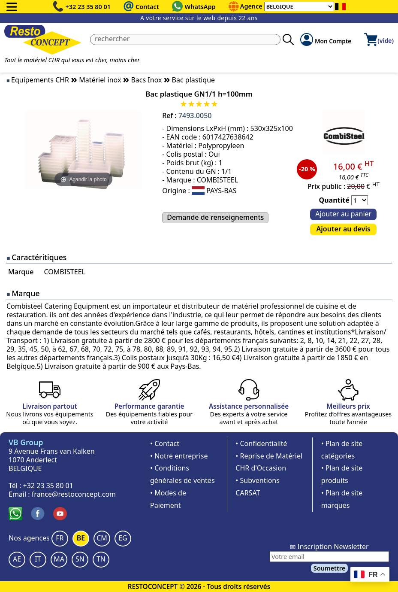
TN (101, 559)
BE (81, 538)
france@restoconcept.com (74, 494)
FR (59, 538)
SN (79, 559)
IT (38, 559)
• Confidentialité (261, 443)
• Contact (164, 443)
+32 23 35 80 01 (88, 7)
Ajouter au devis (344, 229)
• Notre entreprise (179, 456)
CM (101, 538)
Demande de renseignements (215, 217)
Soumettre (329, 568)
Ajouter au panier (343, 214)
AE (17, 559)
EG (122, 538)
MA (59, 559)
